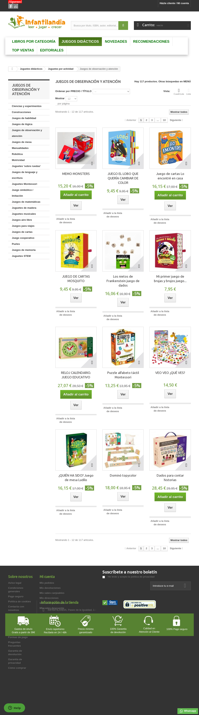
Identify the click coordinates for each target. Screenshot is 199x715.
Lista (188, 91)
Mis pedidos (47, 582)
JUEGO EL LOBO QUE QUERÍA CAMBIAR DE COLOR (123, 178)
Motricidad (18, 160)
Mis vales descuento (52, 608)
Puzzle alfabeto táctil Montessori (123, 375)
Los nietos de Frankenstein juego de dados (123, 281)
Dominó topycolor (123, 475)
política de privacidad (142, 576)
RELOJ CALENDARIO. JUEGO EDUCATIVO (76, 375)
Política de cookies (19, 601)
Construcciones (21, 112)
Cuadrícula (179, 91)
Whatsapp (187, 711)
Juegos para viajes (23, 225)
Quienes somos (17, 632)
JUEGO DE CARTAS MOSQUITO (76, 279)
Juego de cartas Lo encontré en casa (170, 176)
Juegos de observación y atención (27, 133)
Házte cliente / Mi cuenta (174, 3)
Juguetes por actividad (60, 69)
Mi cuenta (47, 577)
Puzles (16, 243)
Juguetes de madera (24, 207)
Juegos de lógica (22, 124)
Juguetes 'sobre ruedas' (26, 166)
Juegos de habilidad (24, 118)
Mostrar (60, 98)
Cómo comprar (17, 667)
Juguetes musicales (24, 213)
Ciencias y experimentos (26, 106)
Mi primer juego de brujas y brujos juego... (170, 279)
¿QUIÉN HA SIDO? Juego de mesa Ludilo (75, 477)
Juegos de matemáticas (26, 201)
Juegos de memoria (24, 249)
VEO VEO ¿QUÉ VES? (170, 372)
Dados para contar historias (170, 477)
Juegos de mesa (21, 142)
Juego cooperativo (23, 237)
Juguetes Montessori (24, 183)
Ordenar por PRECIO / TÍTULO (73, 91)
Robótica (17, 154)
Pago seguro (16, 596)
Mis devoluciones (50, 587)
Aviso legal (14, 582)
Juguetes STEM (21, 256)
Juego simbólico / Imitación (22, 193)
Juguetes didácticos (31, 69)
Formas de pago (18, 637)
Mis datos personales (52, 603)
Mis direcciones (49, 598)
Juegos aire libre (22, 219)
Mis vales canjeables (52, 593)
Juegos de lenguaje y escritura (25, 175)
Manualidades (20, 148)
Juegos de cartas (22, 231)
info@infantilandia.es (130, 630)
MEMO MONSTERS (76, 173)
